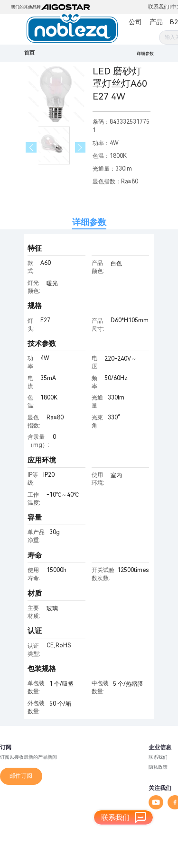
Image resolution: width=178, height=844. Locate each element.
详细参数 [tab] (89, 222)
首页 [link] (29, 53)
